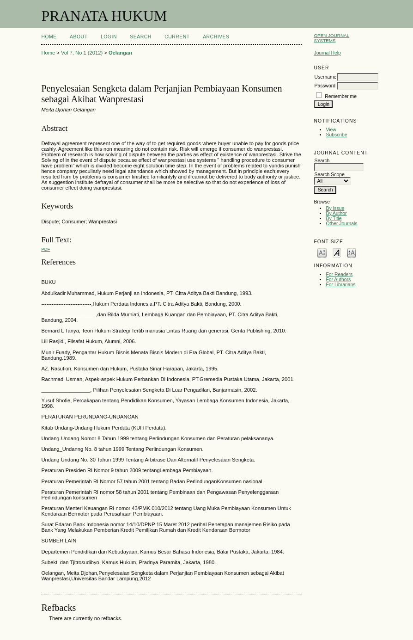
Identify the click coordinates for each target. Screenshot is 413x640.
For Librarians (340, 284)
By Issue (335, 208)
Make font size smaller (322, 252)
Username (325, 77)
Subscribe (336, 134)
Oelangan (120, 52)
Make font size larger (351, 252)
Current (176, 36)
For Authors (338, 279)
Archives (216, 36)
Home (48, 36)
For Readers (339, 274)
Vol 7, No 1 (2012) (82, 52)
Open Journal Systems (331, 38)
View (331, 129)
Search (140, 36)
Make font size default (336, 252)
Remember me (341, 96)
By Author (336, 213)
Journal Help (327, 52)
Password (324, 85)
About (78, 36)
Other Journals (341, 223)
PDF (45, 249)
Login (109, 36)
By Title (333, 218)
